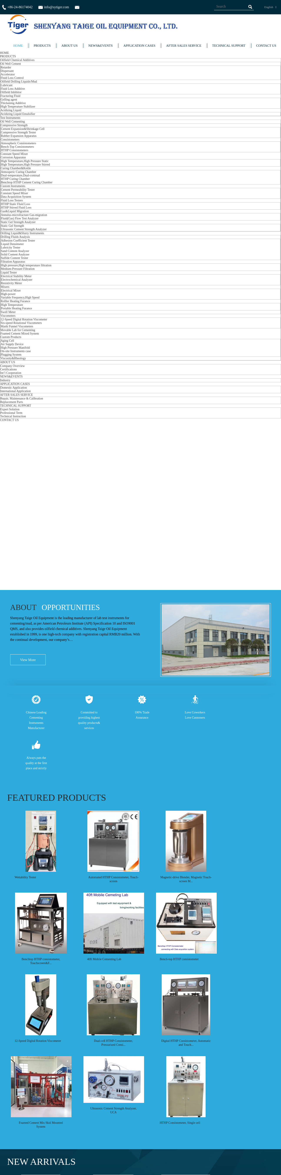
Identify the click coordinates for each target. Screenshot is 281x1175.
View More (28, 279)
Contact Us (168, 1137)
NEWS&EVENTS (100, 45)
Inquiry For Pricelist (86, 1144)
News (164, 1133)
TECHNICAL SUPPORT (228, 45)
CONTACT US (266, 45)
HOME (18, 45)
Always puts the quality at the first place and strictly (36, 381)
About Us (167, 1129)
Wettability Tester (25, 495)
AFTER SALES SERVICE (183, 45)
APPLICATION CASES (139, 45)
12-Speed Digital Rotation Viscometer (38, 658)
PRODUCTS (42, 45)
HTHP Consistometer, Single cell (170, 740)
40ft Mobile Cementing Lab (99, 576)
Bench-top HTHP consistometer (169, 576)
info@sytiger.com (245, 1137)
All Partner (262, 1087)
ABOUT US (70, 45)
